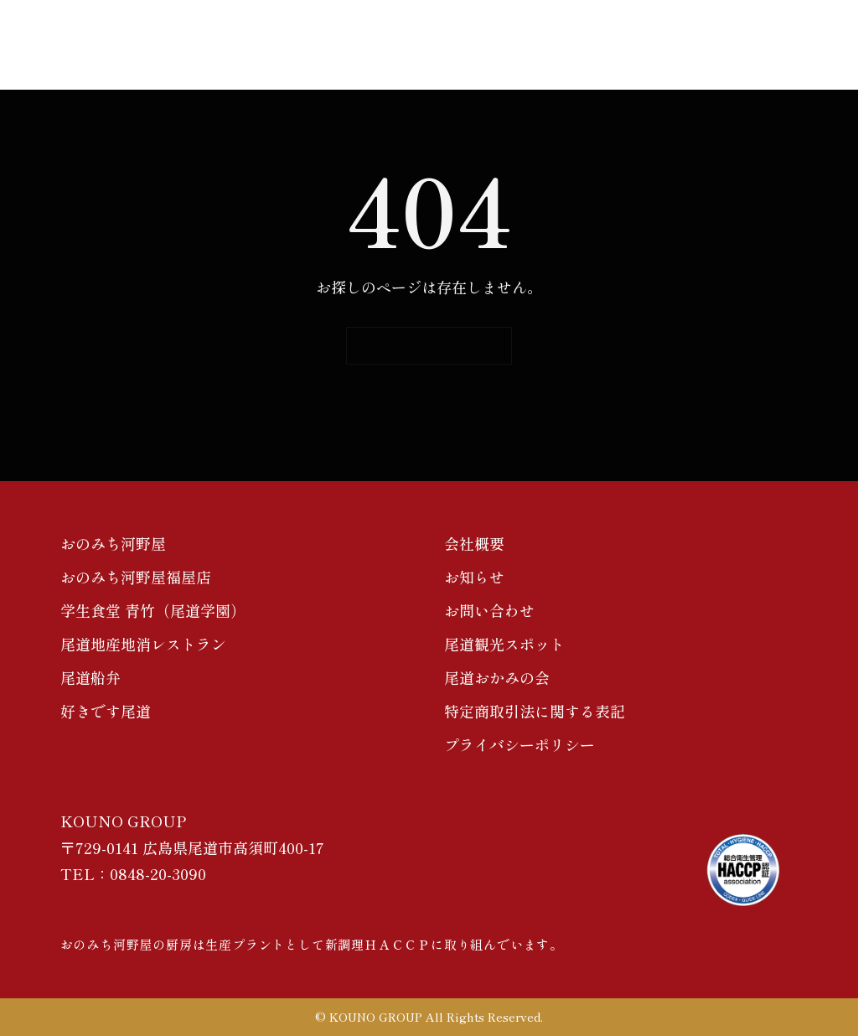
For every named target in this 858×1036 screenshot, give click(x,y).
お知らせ (474, 577)
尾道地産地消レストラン (143, 644)
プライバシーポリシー (519, 744)
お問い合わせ (489, 610)
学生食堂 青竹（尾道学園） (153, 610)
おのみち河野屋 (113, 543)
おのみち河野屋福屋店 (135, 577)
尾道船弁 (90, 677)
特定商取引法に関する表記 (534, 711)
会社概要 (474, 543)
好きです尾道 (105, 711)
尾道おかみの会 (497, 677)
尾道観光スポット (504, 644)
